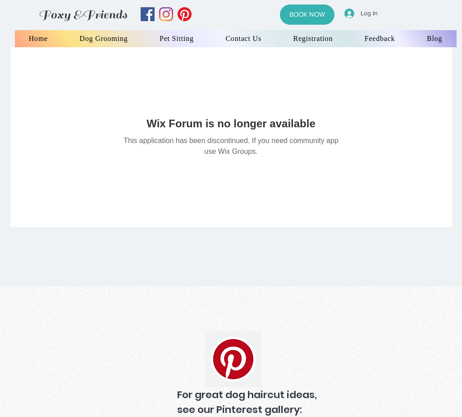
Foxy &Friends (83, 14)
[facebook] (148, 14)
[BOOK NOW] (307, 14)
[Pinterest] (233, 359)
